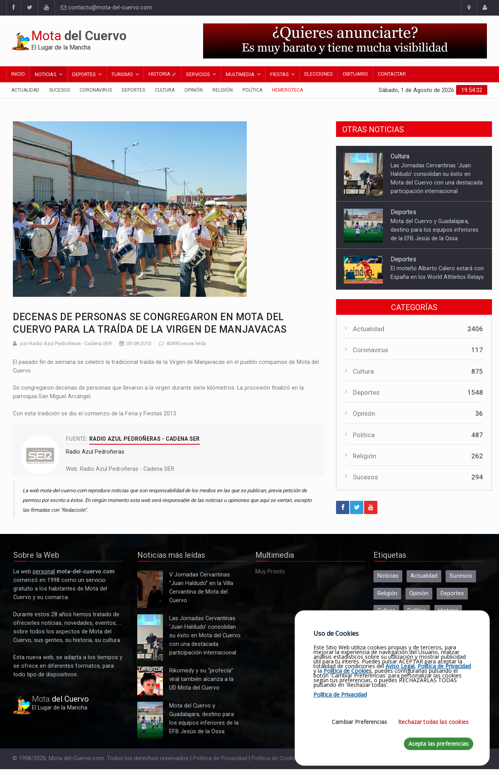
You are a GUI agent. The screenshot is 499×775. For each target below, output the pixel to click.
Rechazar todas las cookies (433, 721)
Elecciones (318, 74)
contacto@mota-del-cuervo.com (106, 7)
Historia (162, 74)
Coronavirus (96, 90)
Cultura (165, 90)
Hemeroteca (287, 90)
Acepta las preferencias (439, 743)
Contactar (392, 74)
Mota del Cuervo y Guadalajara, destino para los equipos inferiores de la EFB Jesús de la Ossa (434, 229)
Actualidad (25, 90)
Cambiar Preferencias (359, 721)
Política (252, 90)
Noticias (46, 74)
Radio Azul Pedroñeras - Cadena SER (127, 469)
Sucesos (59, 90)
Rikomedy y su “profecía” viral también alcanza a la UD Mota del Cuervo (150, 681)
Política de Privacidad (220, 758)
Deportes (84, 74)
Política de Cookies (275, 758)
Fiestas (279, 74)
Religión (222, 90)
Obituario (355, 74)
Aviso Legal (400, 666)
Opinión (193, 90)
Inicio (18, 74)
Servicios (198, 74)
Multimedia (240, 74)
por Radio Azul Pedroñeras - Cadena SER (66, 343)
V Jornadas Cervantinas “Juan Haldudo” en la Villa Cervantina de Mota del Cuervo (150, 589)
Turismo (122, 74)
